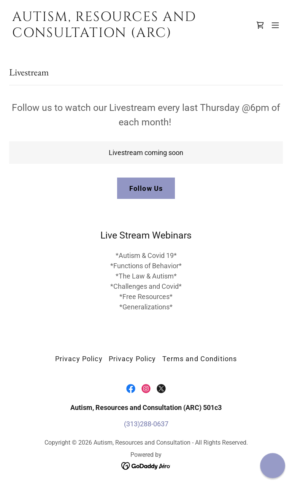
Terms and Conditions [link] (199, 359)
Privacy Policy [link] (79, 359)
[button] (275, 25)
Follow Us (146, 188)
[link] (105, 34)
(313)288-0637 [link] (146, 424)
